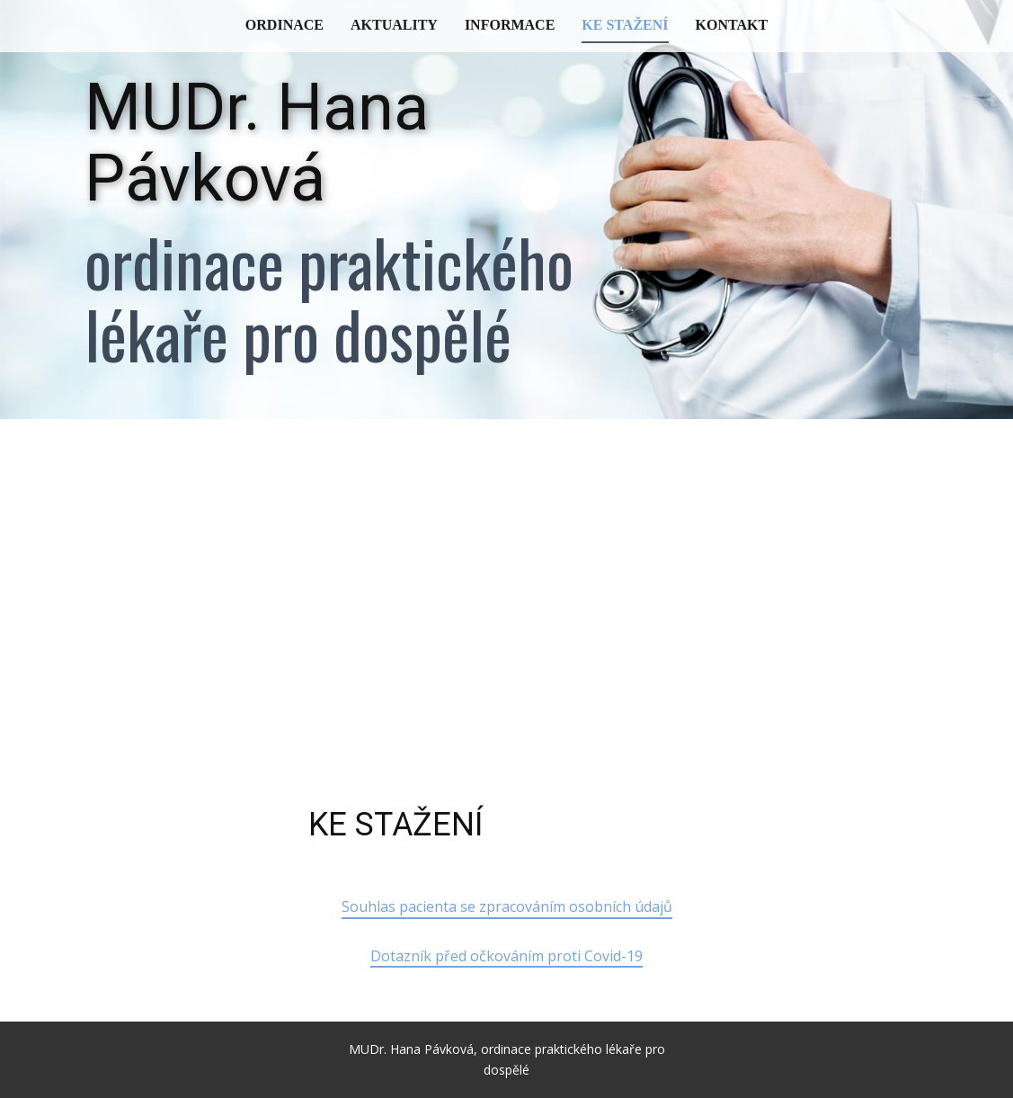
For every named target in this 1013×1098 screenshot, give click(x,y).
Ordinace (284, 24)
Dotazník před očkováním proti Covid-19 (506, 956)
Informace (510, 24)
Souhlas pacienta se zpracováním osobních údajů (507, 906)
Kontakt (732, 24)
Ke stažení (625, 24)
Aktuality (394, 24)
